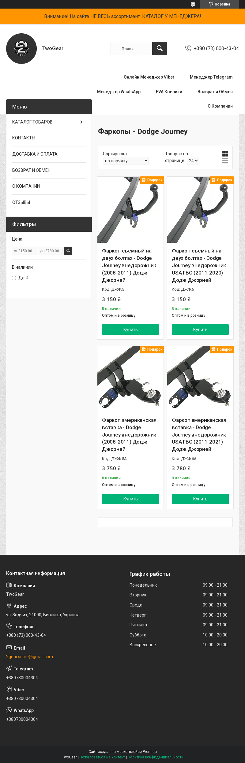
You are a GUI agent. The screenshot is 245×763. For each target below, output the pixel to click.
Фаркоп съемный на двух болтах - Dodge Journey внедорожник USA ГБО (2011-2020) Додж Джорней (199, 265)
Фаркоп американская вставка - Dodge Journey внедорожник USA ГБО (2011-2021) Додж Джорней (199, 434)
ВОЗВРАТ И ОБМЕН (31, 170)
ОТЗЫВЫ (21, 202)
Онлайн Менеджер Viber (149, 77)
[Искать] (159, 48)
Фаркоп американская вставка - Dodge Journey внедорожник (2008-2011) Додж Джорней (129, 434)
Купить (130, 329)
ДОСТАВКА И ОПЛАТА (35, 154)
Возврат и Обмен (215, 91)
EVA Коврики (169, 91)
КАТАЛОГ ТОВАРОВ (32, 122)
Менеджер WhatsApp (119, 91)
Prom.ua (150, 752)
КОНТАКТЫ (23, 137)
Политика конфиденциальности (155, 757)
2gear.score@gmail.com (29, 656)
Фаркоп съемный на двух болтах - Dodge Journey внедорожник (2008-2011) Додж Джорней (129, 265)
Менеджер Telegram (211, 77)
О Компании (220, 106)
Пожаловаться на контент (102, 757)
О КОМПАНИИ (26, 186)
